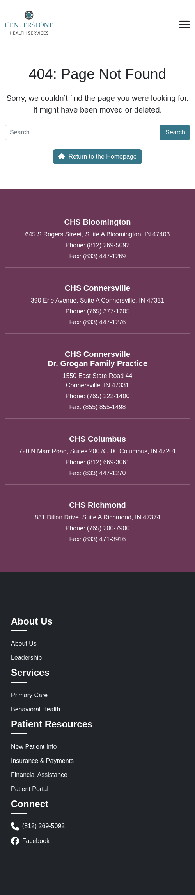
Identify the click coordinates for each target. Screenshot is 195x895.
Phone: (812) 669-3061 (98, 462)
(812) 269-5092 (38, 826)
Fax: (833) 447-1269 (97, 256)
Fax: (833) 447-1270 (97, 473)
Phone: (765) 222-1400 (98, 396)
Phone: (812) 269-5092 (98, 245)
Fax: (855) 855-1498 (97, 407)
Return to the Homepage (97, 156)
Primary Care (29, 695)
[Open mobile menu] (184, 24)
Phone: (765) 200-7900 (98, 528)
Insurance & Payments (42, 760)
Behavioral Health (35, 709)
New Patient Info (34, 746)
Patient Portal (29, 789)
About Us (24, 643)
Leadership (26, 657)
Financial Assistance (39, 774)
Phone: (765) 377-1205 (98, 311)
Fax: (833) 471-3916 (97, 539)
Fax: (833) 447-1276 (97, 322)
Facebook (30, 841)
